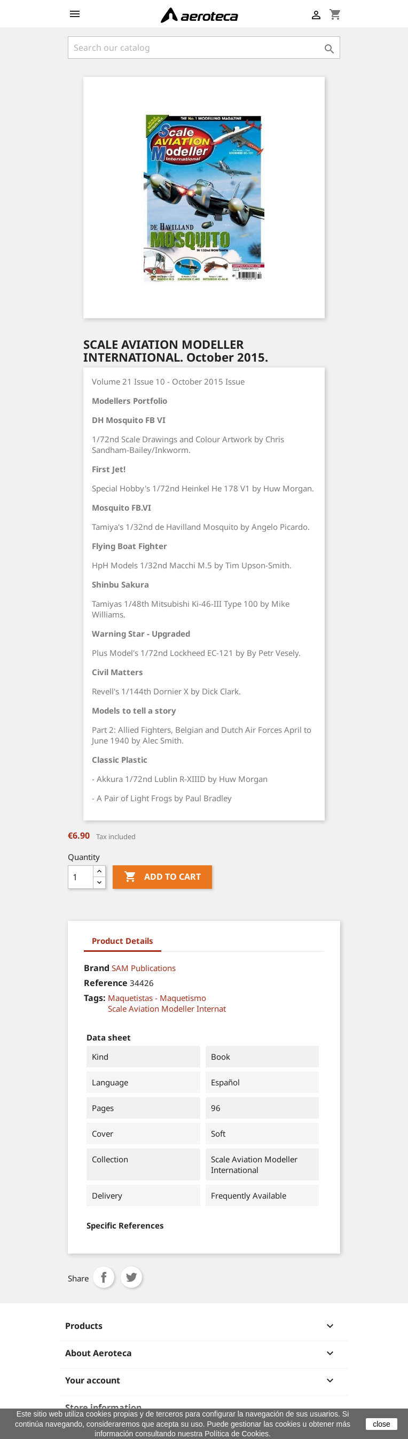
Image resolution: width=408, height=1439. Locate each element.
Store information (103, 1407)
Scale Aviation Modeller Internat (167, 1008)
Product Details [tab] (122, 940)
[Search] (204, 47)
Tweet (131, 1277)
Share (103, 1277)
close (381, 1424)
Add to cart (162, 877)
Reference (106, 982)
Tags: (95, 997)
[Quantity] (80, 877)
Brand (96, 968)
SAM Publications (144, 968)
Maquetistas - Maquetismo (157, 997)
